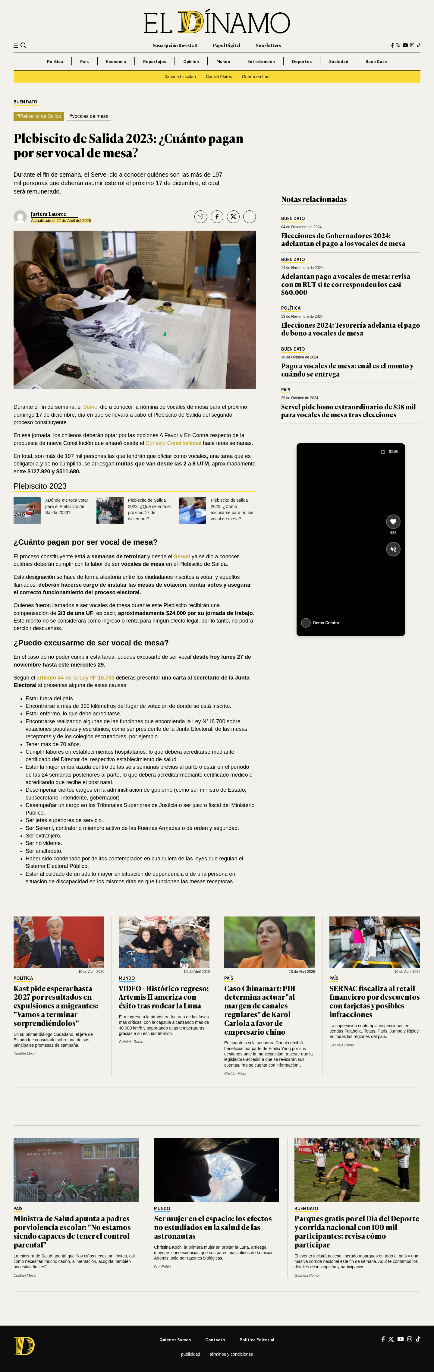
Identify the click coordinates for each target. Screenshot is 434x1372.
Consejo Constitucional (173, 443)
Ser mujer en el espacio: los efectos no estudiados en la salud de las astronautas (213, 1227)
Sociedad (338, 61)
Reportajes (154, 61)
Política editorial (257, 1339)
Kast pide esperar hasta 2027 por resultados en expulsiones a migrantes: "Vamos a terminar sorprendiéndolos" (56, 1005)
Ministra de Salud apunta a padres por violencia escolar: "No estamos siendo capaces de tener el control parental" (72, 1231)
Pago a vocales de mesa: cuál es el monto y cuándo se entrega (347, 369)
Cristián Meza (25, 1054)
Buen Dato (376, 61)
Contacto (215, 1339)
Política (55, 61)
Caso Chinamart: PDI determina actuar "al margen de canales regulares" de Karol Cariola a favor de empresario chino (259, 1010)
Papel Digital (226, 45)
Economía (116, 61)
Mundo (223, 61)
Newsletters (268, 45)
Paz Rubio (162, 1267)
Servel (91, 407)
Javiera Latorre (48, 213)
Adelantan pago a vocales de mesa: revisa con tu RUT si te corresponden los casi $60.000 (345, 284)
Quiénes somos (175, 1339)
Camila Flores (219, 76)
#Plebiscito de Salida (38, 116)
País (84, 61)
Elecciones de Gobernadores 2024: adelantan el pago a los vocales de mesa (343, 239)
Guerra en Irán (256, 76)
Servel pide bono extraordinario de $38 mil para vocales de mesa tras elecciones (348, 410)
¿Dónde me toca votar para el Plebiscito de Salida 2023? (66, 506)
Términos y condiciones (231, 1354)
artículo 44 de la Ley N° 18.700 (74, 678)
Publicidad (190, 1354)
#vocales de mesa (89, 116)
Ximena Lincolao (180, 76)
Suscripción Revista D (175, 45)
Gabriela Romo (131, 1042)
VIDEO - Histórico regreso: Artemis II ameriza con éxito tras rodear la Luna (164, 997)
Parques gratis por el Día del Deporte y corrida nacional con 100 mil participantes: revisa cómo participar (356, 1231)
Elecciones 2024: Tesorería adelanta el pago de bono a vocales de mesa (350, 329)
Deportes (302, 61)
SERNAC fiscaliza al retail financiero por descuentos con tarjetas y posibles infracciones (374, 1001)
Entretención (261, 61)
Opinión (191, 61)
